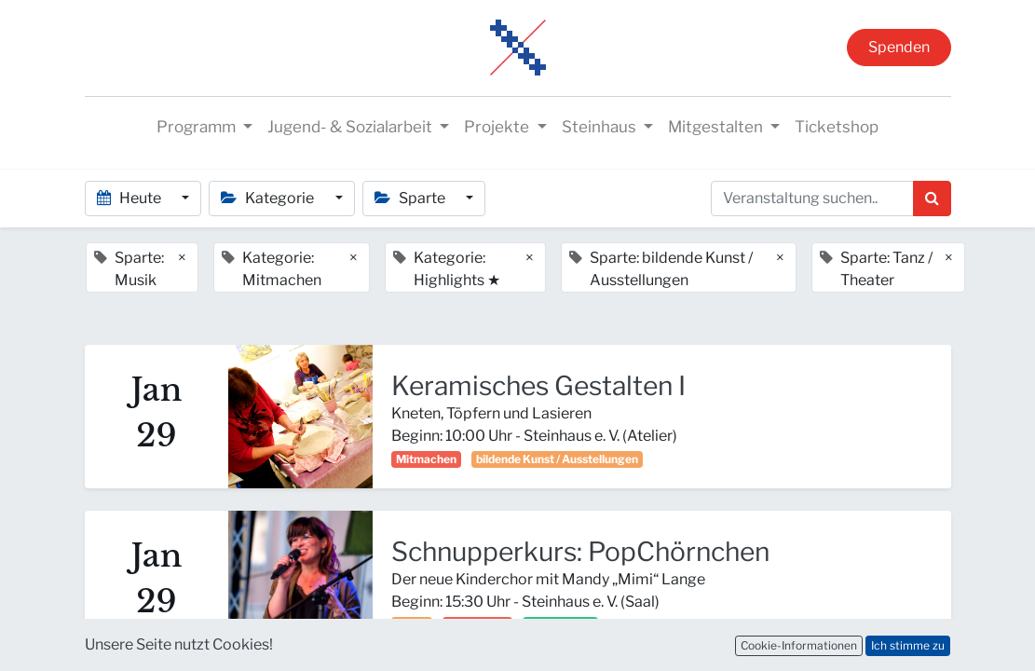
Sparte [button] (411, 198)
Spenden (899, 47)
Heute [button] (130, 198)
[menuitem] (836, 127)
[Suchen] (932, 198)
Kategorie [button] (269, 198)
